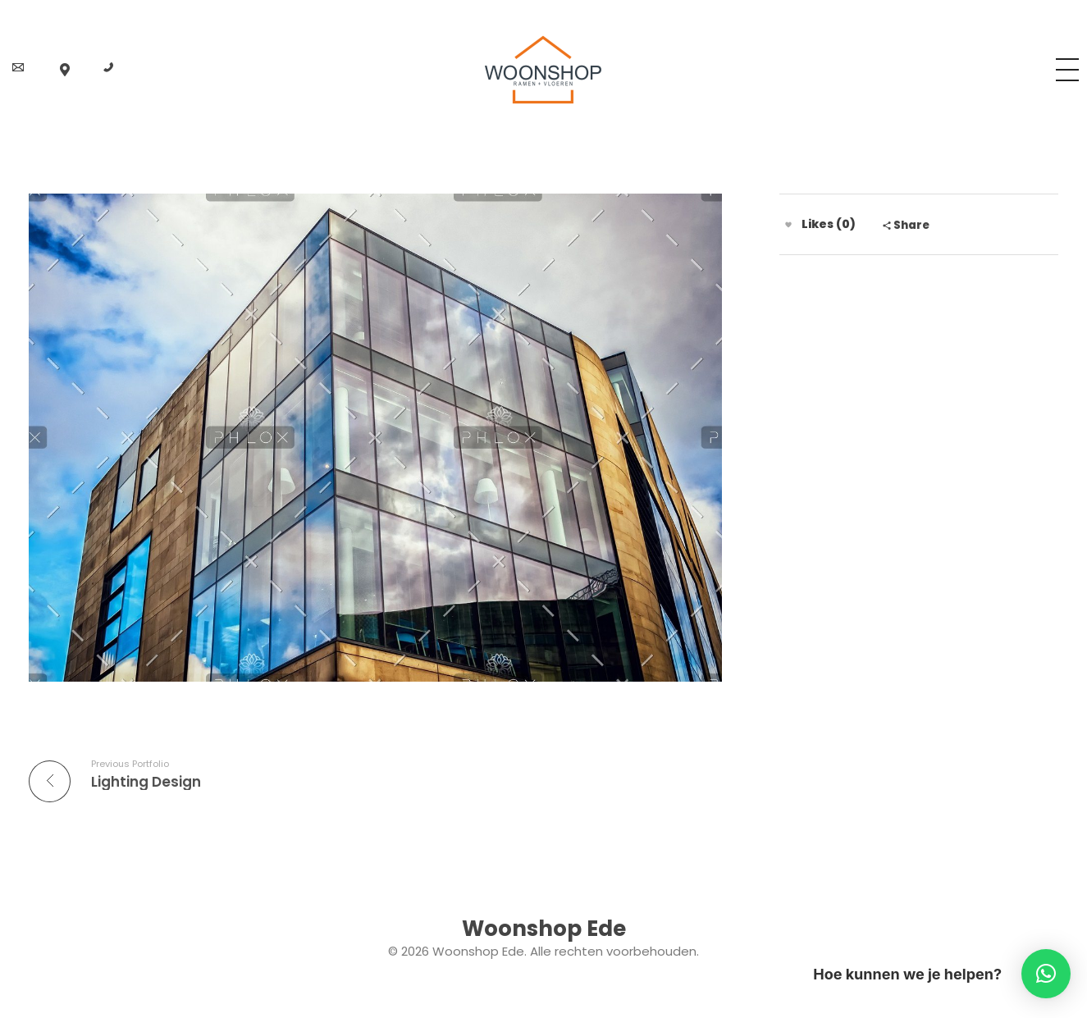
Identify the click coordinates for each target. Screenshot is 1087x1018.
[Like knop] (788, 225)
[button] (1046, 973)
